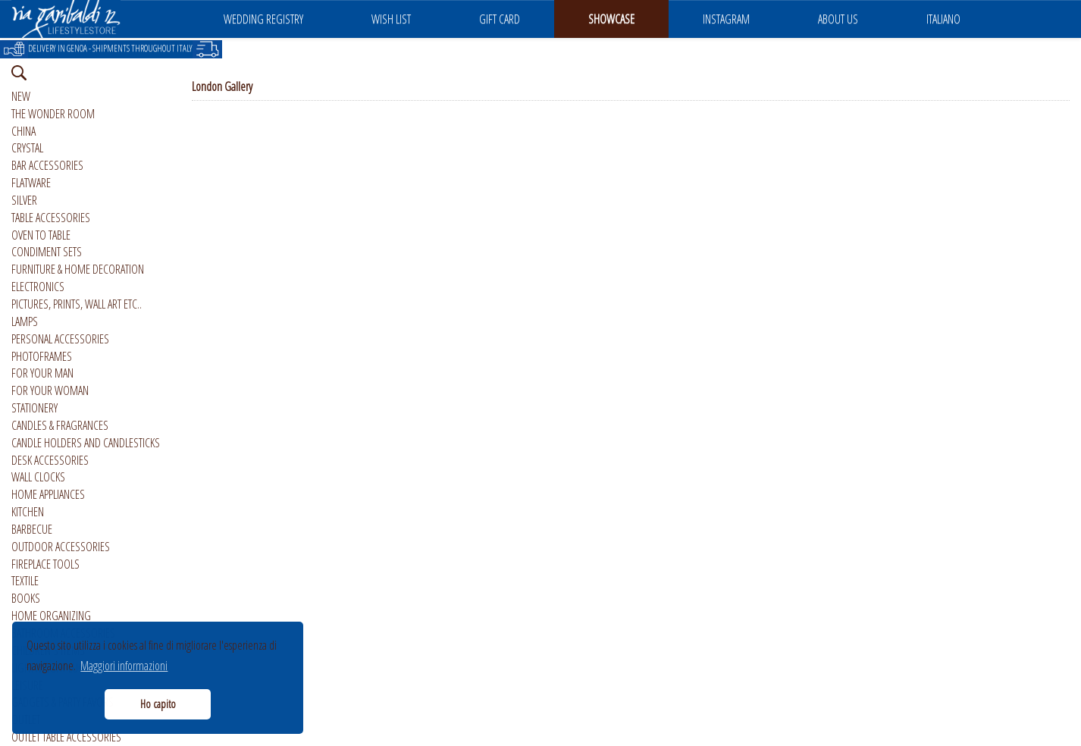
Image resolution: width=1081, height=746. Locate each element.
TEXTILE (25, 580)
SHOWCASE (611, 19)
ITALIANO (943, 19)
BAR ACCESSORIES (47, 165)
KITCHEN (27, 511)
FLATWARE (31, 182)
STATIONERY (34, 408)
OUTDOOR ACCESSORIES (60, 546)
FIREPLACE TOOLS (45, 564)
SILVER (24, 200)
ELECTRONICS (37, 286)
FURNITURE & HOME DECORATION (77, 269)
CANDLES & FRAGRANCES (59, 425)
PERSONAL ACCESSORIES (60, 339)
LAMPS (24, 321)
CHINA (23, 131)
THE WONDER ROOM (53, 113)
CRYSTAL (27, 147)
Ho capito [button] (158, 704)
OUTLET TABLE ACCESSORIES (66, 737)
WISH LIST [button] (391, 19)
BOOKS (25, 598)
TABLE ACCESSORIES (50, 217)
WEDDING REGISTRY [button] (263, 19)
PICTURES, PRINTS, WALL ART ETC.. (76, 304)
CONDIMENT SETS (46, 251)
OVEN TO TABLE (40, 235)
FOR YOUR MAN (42, 373)
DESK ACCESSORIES (50, 460)
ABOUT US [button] (838, 19)
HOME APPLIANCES (48, 494)
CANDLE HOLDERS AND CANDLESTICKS (85, 442)
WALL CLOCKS (38, 477)
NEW (20, 96)
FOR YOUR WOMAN (50, 390)
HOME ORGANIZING (51, 615)
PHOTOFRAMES (41, 356)
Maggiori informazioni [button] (124, 665)
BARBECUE (31, 529)
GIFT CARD (499, 19)
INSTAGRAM (726, 19)
